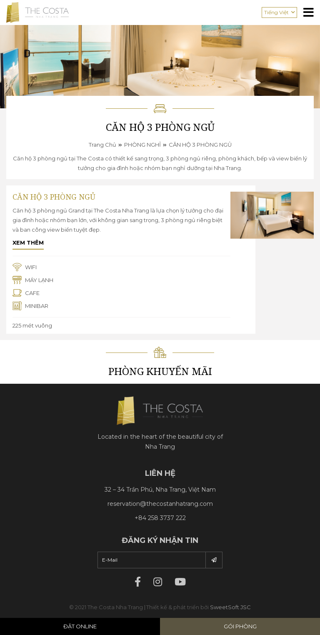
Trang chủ (102, 144)
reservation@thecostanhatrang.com (160, 504)
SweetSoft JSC (230, 607)
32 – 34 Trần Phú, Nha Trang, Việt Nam (160, 489)
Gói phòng (240, 626)
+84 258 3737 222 (160, 518)
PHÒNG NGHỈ (142, 144)
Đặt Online (80, 626)
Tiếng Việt (276, 12)
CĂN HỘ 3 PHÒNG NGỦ (200, 144)
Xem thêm (28, 242)
